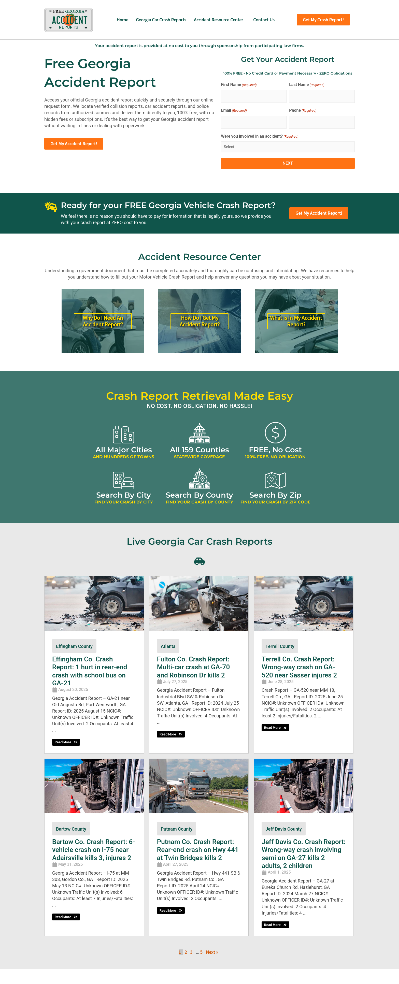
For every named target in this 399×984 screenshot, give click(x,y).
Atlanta (168, 646)
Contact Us (264, 20)
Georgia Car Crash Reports (161, 20)
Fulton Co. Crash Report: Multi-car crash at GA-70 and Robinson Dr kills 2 (193, 667)
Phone (302, 110)
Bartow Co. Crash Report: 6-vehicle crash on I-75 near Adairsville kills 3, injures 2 (93, 849)
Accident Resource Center (218, 20)
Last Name (306, 85)
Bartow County (71, 829)
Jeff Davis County (283, 829)
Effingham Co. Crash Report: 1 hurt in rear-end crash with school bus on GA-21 (89, 671)
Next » (212, 952)
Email (234, 110)
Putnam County (177, 829)
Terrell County (279, 646)
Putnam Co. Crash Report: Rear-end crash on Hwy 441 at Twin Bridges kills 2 (198, 849)
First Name (238, 85)
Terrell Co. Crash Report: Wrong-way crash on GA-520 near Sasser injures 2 (299, 667)
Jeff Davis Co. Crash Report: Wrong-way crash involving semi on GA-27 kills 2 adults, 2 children (303, 854)
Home (122, 20)
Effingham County (74, 646)
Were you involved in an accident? (259, 136)
